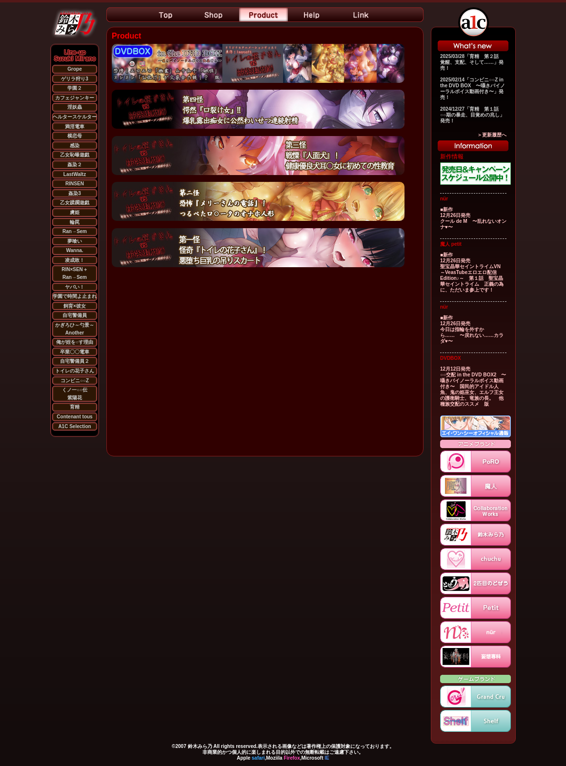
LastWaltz (74, 174)
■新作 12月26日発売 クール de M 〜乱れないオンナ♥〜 (473, 218)
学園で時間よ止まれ (75, 296)
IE (326, 758)
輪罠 (75, 222)
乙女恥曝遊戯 (74, 154)
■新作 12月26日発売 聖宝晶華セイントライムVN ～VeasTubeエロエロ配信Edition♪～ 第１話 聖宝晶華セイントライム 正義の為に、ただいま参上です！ (472, 272)
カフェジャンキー (74, 97)
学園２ (74, 88)
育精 (75, 407)
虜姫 (75, 212)
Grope (74, 69)
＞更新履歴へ (491, 134)
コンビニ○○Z (75, 380)
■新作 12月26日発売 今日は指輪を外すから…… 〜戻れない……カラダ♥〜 (472, 329)
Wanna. (74, 250)
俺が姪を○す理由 (74, 342)
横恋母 (74, 135)
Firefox (291, 758)
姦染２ (74, 164)
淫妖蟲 (74, 107)
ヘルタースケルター (75, 116)
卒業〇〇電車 (74, 351)
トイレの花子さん (74, 370)
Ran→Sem (74, 231)
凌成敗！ (74, 260)
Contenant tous (74, 416)
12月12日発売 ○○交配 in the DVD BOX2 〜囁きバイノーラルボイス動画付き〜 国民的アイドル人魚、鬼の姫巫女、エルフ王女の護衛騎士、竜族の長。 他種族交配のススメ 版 (473, 386)
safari (258, 758)
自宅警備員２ (74, 361)
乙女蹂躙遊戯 (74, 202)
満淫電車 (74, 126)
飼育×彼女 (74, 306)
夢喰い (74, 241)
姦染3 (74, 193)
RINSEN (74, 183)
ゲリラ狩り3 (74, 78)
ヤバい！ (74, 287)
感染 (75, 145)
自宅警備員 (74, 315)
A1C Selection (74, 426)
